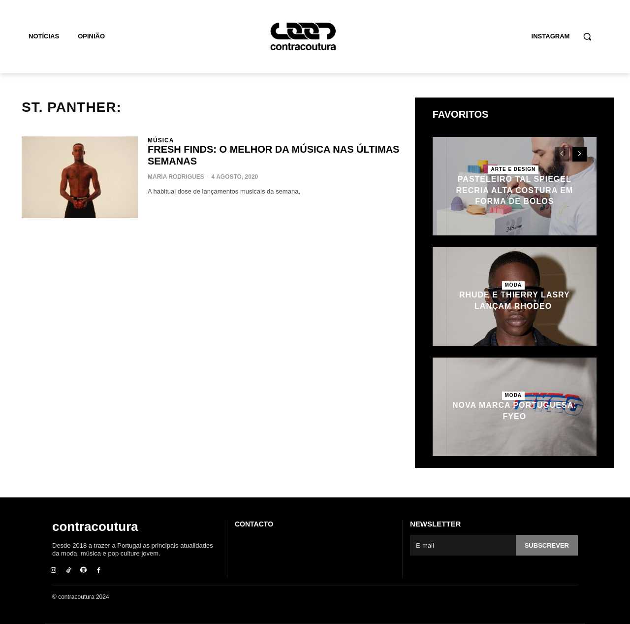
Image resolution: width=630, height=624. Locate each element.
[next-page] (579, 154)
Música (161, 140)
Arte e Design (513, 169)
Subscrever (547, 545)
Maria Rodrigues (176, 176)
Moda (513, 285)
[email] (463, 545)
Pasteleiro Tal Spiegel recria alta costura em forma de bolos (514, 190)
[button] (587, 36)
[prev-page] (562, 154)
